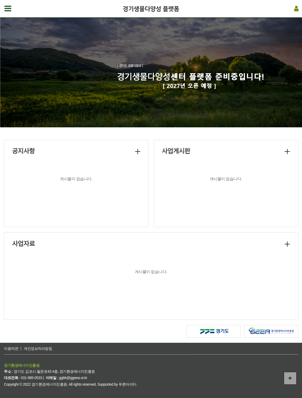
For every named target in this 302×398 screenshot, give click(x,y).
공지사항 (23, 151)
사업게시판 (176, 151)
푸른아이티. (128, 384)
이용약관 (11, 348)
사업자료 (23, 243)
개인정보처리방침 (38, 348)
